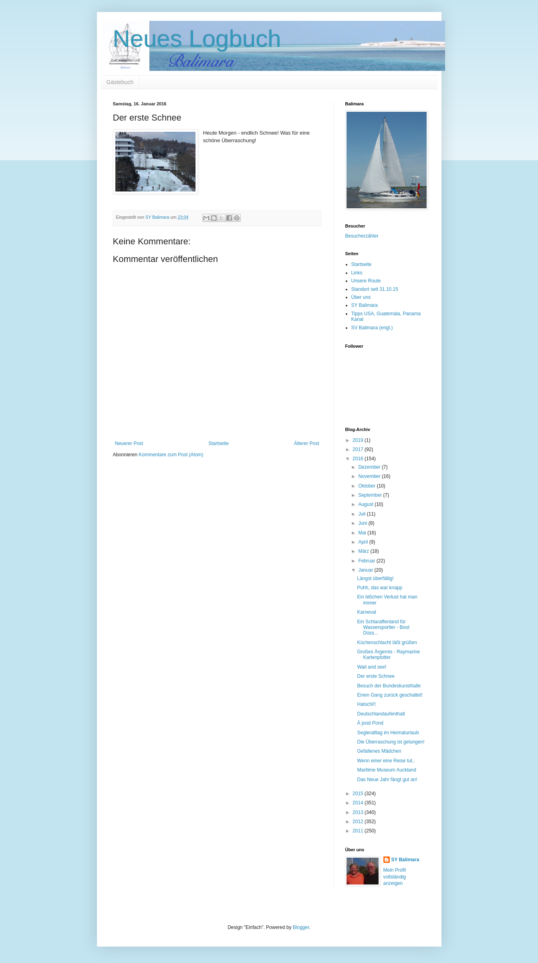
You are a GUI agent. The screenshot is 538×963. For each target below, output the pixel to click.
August (366, 504)
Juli (362, 514)
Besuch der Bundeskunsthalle (389, 686)
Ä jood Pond (370, 723)
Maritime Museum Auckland (386, 770)
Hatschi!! (366, 704)
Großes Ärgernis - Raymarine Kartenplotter (388, 654)
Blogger (301, 927)
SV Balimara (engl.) (372, 327)
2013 (359, 812)
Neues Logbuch (197, 38)
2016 (359, 458)
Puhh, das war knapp (379, 587)
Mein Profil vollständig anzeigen (394, 876)
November (370, 476)
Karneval (366, 612)
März (364, 551)
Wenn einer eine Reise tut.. (386, 761)
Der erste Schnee (375, 676)
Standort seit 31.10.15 (374, 289)
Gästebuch (120, 82)
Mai (362, 533)
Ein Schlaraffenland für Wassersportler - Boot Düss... (383, 627)
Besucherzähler (362, 236)
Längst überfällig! (375, 578)
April (363, 542)
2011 (359, 831)
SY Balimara (364, 305)
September (370, 495)
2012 (359, 821)
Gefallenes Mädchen (379, 751)
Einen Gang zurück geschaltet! (389, 695)
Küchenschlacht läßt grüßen (387, 642)
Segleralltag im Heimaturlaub (388, 732)
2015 (359, 793)
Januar (366, 570)
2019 (359, 440)
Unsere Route (366, 281)
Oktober (367, 486)
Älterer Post (306, 443)
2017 (359, 449)
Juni (363, 523)
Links (357, 273)
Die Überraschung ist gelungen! (390, 742)
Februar (367, 561)
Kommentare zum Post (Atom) (171, 454)
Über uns (361, 297)
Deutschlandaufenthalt (381, 714)
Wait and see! (371, 667)
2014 (359, 803)
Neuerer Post (129, 443)
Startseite (218, 443)
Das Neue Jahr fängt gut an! (387, 779)
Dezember (370, 467)
